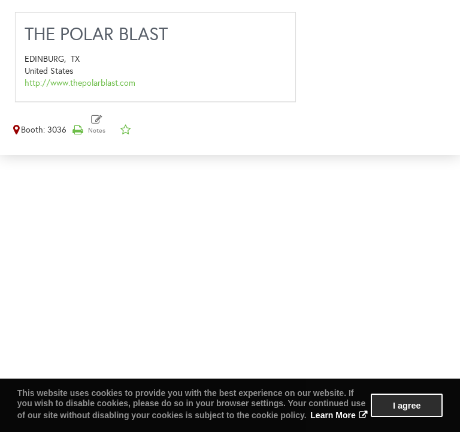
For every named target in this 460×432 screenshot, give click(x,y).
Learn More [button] (332, 415)
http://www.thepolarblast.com (80, 83)
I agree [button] (406, 405)
